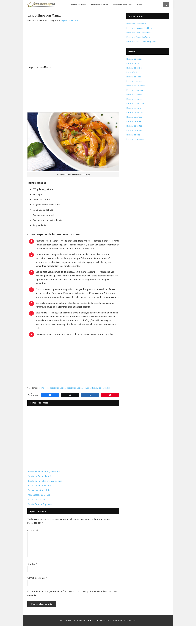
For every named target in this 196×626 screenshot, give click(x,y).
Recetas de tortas (134, 130)
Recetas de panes (134, 94)
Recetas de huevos (134, 90)
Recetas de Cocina (57, 387)
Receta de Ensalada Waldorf (138, 37)
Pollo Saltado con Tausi (38, 494)
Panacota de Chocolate (38, 490)
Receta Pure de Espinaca (39, 504)
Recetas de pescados (100, 387)
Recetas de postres (134, 112)
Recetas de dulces (134, 81)
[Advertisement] (73, 44)
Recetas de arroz (133, 76)
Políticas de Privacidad (117, 620)
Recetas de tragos (134, 134)
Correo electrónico (37, 577)
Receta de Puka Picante (39, 485)
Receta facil (43, 387)
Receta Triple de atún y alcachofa (43, 471)
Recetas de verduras (135, 139)
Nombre (32, 564)
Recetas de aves (133, 63)
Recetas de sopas (134, 121)
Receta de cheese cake (136, 23)
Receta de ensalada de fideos (139, 28)
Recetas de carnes (134, 67)
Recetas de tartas (134, 125)
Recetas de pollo (133, 108)
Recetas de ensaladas (135, 85)
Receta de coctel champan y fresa (141, 41)
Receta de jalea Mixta (37, 499)
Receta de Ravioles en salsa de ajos (44, 480)
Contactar (132, 620)
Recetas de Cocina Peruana (78, 387)
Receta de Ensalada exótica (138, 32)
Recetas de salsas (134, 117)
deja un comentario (69, 20)
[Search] (166, 4)
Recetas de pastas (134, 99)
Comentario (34, 530)
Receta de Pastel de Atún (39, 476)
